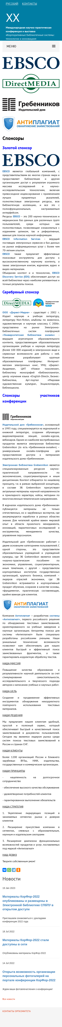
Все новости (8, 999)
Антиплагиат (22, 615)
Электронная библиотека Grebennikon (25, 465)
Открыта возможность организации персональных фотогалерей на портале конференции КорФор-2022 (28, 976)
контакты (29, 4)
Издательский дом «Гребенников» (22, 424)
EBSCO (6, 171)
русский (12, 4)
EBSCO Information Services (21, 239)
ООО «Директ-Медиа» (16, 312)
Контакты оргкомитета (16, 1011)
